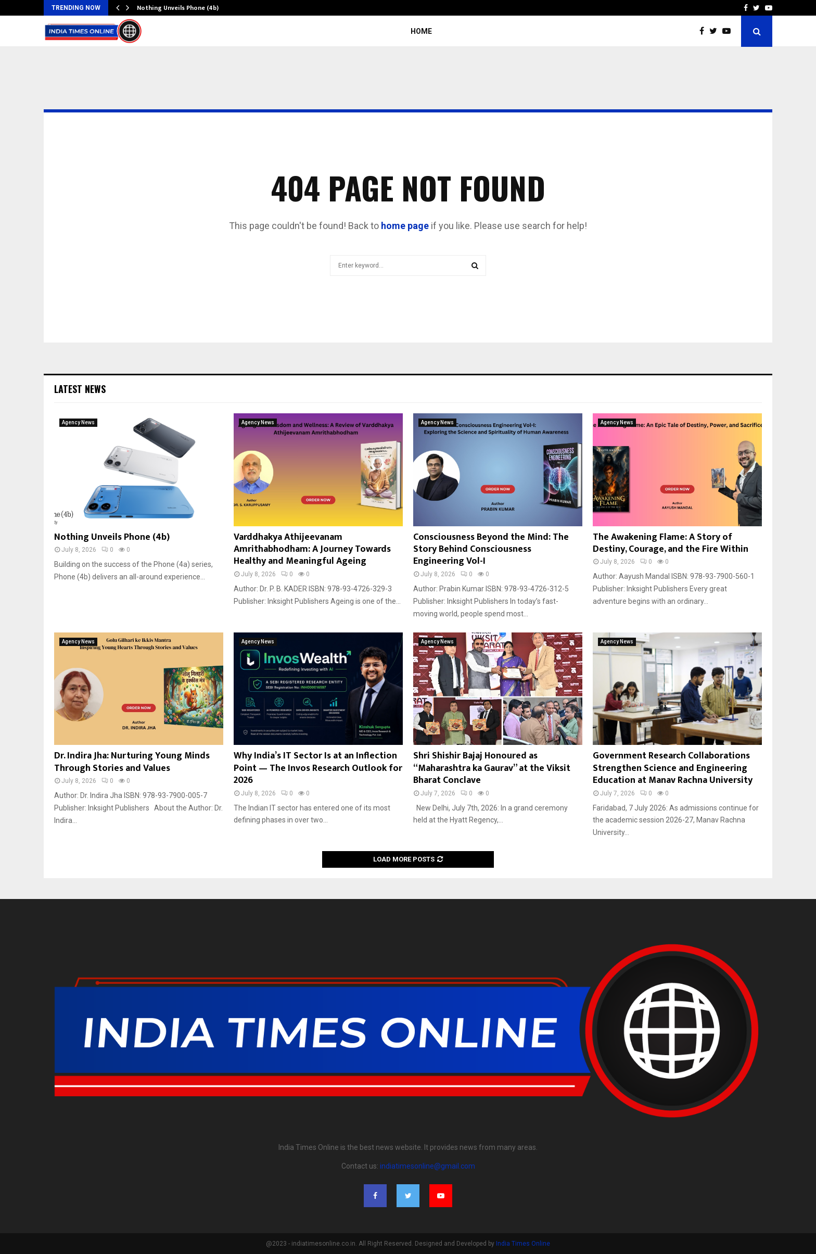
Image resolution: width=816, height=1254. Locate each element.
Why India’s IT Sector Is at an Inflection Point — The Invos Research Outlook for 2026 (318, 768)
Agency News (78, 422)
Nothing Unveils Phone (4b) (178, 8)
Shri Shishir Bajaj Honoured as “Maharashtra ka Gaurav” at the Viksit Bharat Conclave (491, 768)
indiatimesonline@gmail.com (427, 1166)
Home (421, 31)
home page (405, 225)
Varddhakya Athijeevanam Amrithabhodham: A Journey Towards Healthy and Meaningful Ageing (312, 549)
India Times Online (523, 1243)
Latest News (80, 389)
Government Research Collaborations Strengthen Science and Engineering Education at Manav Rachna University (673, 768)
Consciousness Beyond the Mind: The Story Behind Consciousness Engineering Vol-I (491, 549)
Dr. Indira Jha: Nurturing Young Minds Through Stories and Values (132, 762)
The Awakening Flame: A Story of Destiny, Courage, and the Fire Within (670, 543)
